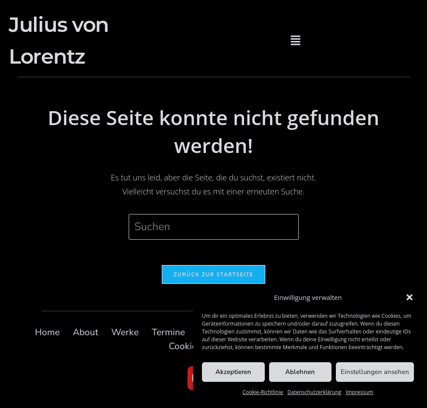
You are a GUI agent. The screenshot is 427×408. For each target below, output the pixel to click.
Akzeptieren (233, 371)
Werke (125, 333)
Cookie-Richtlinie (263, 392)
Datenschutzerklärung (314, 392)
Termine (168, 333)
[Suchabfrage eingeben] (214, 227)
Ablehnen (300, 371)
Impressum (359, 392)
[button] (409, 297)
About (85, 333)
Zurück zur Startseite (213, 275)
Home (47, 333)
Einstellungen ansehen (375, 371)
